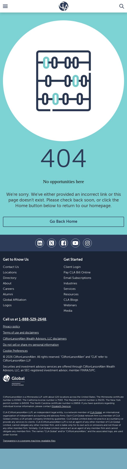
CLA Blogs (71, 300)
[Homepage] (63, 6)
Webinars (70, 305)
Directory (9, 278)
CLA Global (96, 412)
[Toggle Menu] (5, 6)
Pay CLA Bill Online (77, 272)
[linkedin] (39, 243)
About (7, 283)
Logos (7, 305)
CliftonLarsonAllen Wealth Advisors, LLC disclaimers (35, 338)
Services (70, 289)
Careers (8, 289)
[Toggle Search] (121, 6)
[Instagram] (87, 243)
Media (68, 310)
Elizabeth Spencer (61, 406)
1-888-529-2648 (32, 319)
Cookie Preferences (15, 351)
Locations (10, 272)
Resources (71, 294)
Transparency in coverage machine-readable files (29, 441)
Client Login (72, 267)
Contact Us (11, 267)
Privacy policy (11, 326)
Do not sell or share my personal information (31, 345)
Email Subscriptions (77, 278)
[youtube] (75, 243)
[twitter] (51, 243)
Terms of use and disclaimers (21, 332)
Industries (70, 283)
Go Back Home (63, 222)
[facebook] (63, 243)
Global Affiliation (14, 300)
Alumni (8, 294)
